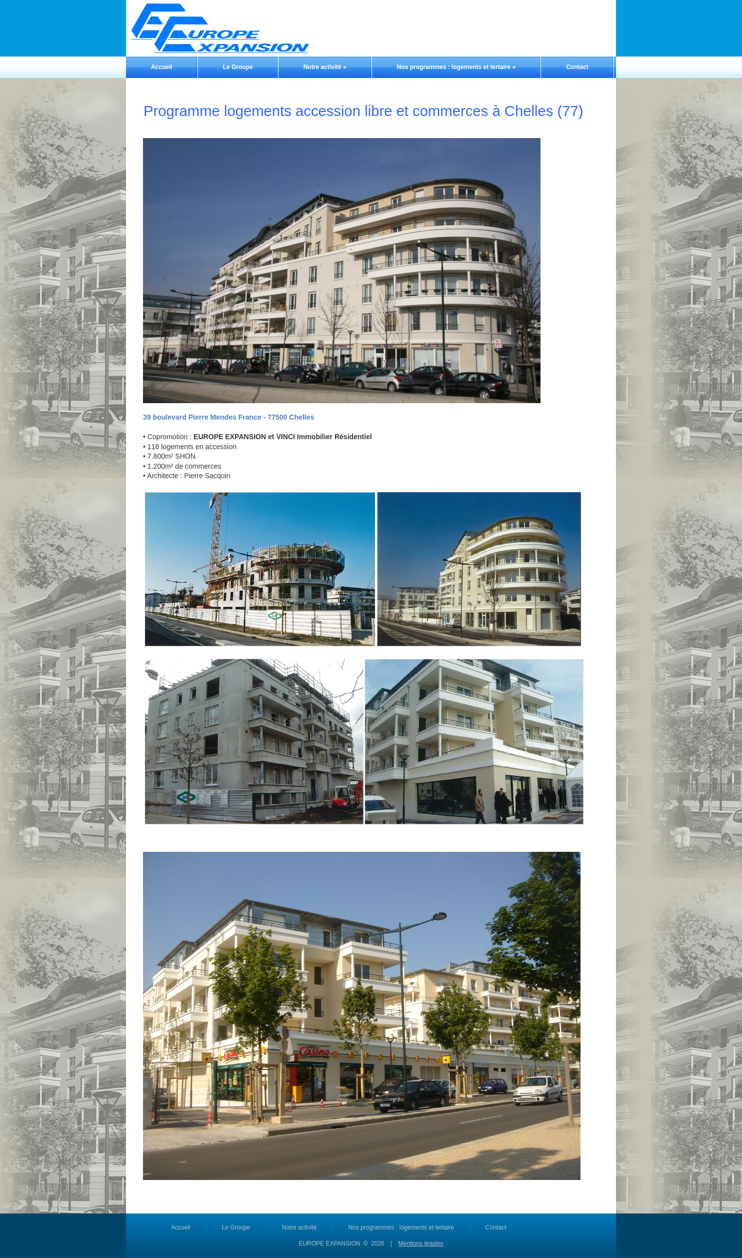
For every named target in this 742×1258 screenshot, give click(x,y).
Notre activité (325, 67)
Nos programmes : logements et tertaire (456, 67)
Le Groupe (238, 67)
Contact (577, 67)
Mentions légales (421, 1243)
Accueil (161, 67)
